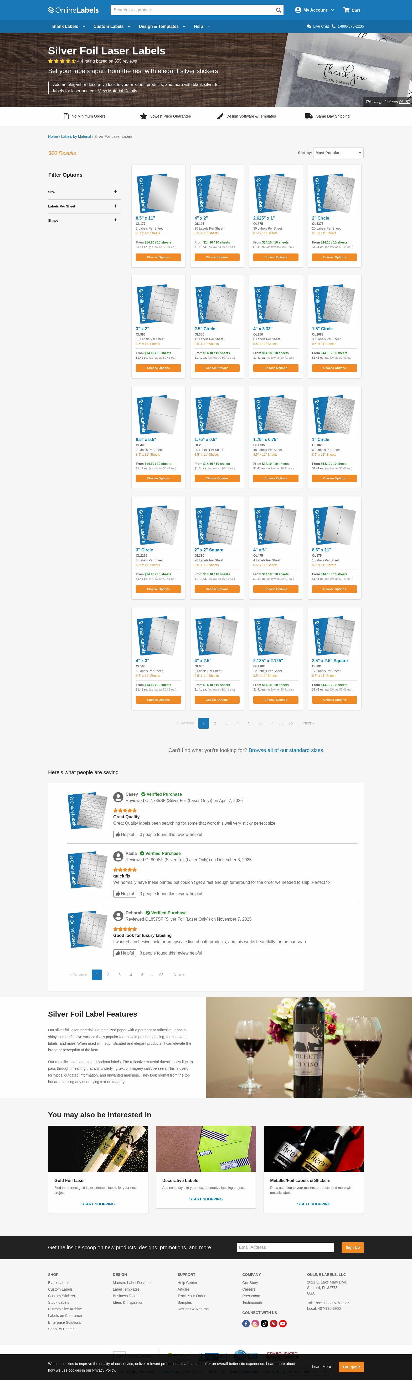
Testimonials (252, 1302)
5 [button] (249, 723)
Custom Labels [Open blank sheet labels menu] (112, 26)
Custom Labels (60, 1289)
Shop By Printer (61, 1329)
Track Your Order (191, 1296)
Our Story (250, 1283)
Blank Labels (58, 1283)
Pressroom (251, 1296)
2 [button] (215, 723)
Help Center (187, 1283)
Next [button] (307, 723)
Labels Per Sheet (61, 206)
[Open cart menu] (351, 10)
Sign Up (353, 1247)
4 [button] (238, 723)
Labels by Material (76, 136)
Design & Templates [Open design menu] (162, 26)
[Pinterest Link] (274, 1323)
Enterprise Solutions (64, 1322)
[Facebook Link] (246, 1323)
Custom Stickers (61, 1296)
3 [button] (226, 723)
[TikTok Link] (265, 1323)
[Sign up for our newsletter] (285, 1247)
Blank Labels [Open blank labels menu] (68, 26)
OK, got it (351, 1367)
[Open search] (279, 10)
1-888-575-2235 (348, 26)
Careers (248, 1289)
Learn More (321, 1366)
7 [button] (272, 723)
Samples (185, 1302)
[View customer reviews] (92, 61)
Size (51, 192)
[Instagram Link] (255, 1323)
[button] (85, 116)
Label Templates (126, 1289)
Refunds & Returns (193, 1309)
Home (53, 136)
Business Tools (125, 1296)
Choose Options (158, 257)
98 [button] (161, 975)
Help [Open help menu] (202, 26)
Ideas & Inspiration (128, 1302)
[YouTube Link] (283, 1323)
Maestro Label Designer (132, 1283)
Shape (53, 220)
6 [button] (261, 723)
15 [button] (291, 723)
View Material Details (117, 91)
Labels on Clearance (65, 1315)
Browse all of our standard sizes (286, 750)
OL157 (404, 102)
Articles (184, 1289)
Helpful (125, 834)
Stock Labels (58, 1302)
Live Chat (318, 26)
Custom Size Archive (65, 1309)
